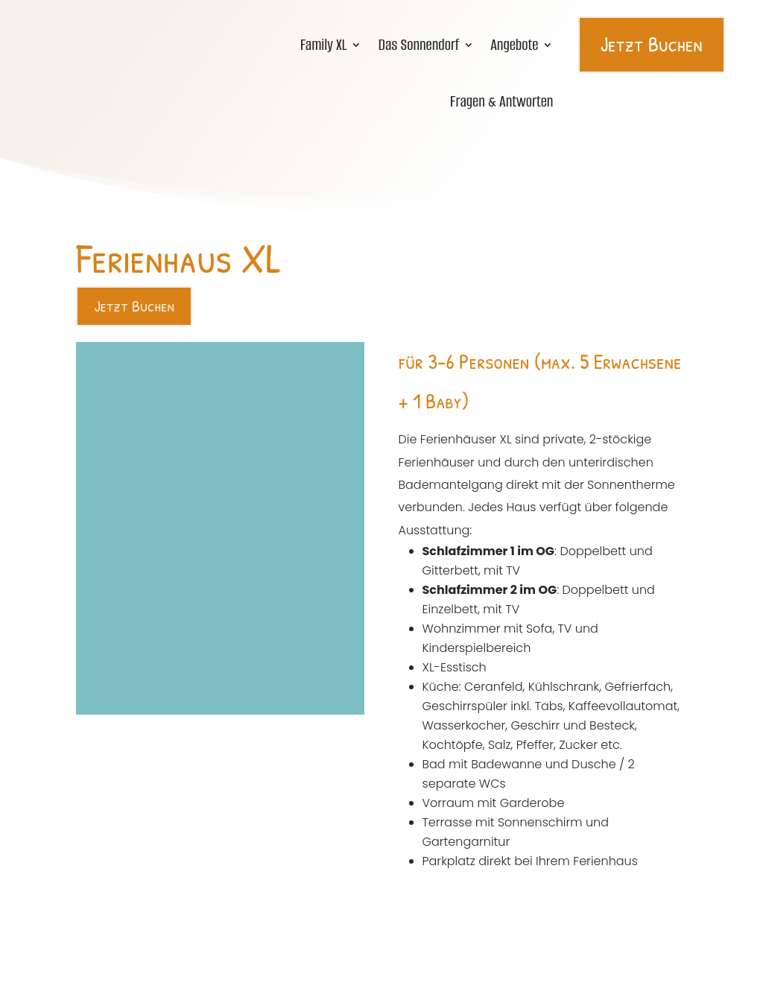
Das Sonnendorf (418, 43)
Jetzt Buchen (652, 42)
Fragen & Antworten (502, 99)
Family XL (323, 43)
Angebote (514, 43)
